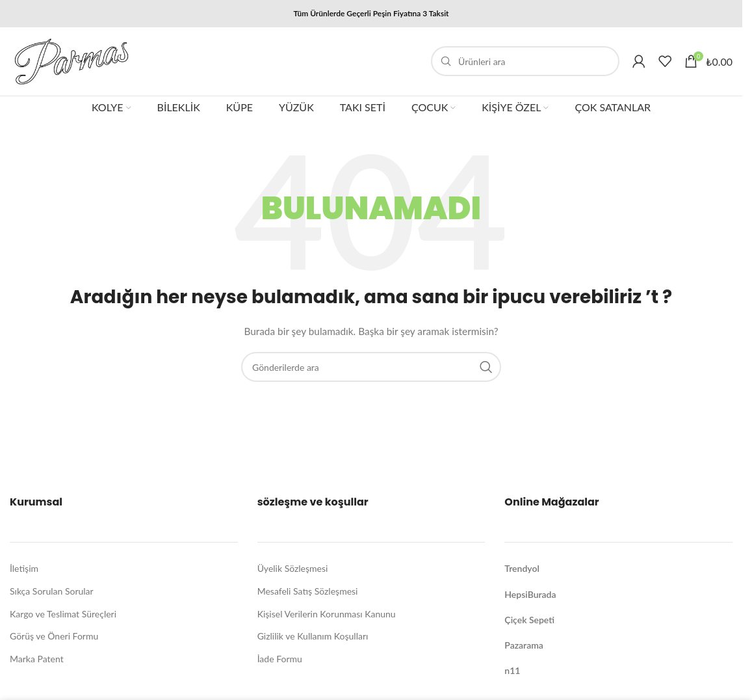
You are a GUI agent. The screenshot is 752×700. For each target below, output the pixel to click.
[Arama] (525, 63)
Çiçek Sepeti (529, 622)
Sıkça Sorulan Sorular (52, 593)
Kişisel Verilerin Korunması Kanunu (326, 616)
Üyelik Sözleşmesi (292, 570)
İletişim (24, 570)
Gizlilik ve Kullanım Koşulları (313, 638)
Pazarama (523, 647)
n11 (512, 673)
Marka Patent (37, 661)
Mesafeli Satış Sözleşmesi (307, 593)
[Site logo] (74, 61)
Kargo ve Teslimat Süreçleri (63, 616)
